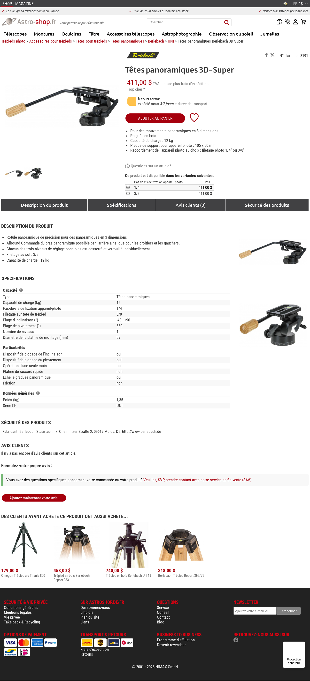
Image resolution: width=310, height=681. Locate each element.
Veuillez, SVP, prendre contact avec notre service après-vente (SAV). (197, 479)
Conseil (163, 612)
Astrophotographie (182, 34)
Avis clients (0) (191, 205)
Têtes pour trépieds (91, 41)
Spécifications (121, 205)
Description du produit (44, 205)
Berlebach (156, 41)
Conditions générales (21, 607)
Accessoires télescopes (131, 34)
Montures (44, 34)
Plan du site (89, 617)
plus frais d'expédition (191, 83)
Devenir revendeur (171, 644)
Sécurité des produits (267, 205)
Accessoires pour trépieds (50, 41)
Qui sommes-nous (95, 607)
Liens (84, 622)
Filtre (94, 34)
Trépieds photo (13, 41)
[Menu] (302, 644)
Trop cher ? (136, 89)
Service (163, 607)
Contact (163, 617)
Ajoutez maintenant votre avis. (34, 498)
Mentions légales (18, 612)
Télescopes (15, 34)
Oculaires (71, 34)
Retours (86, 654)
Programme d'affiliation (176, 639)
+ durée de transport (191, 103)
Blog (160, 622)
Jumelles (269, 34)
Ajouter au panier (155, 118)
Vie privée (12, 617)
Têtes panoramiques (127, 41)
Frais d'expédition (94, 649)
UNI (171, 41)
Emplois (86, 612)
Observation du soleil (231, 34)
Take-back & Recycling (22, 622)
